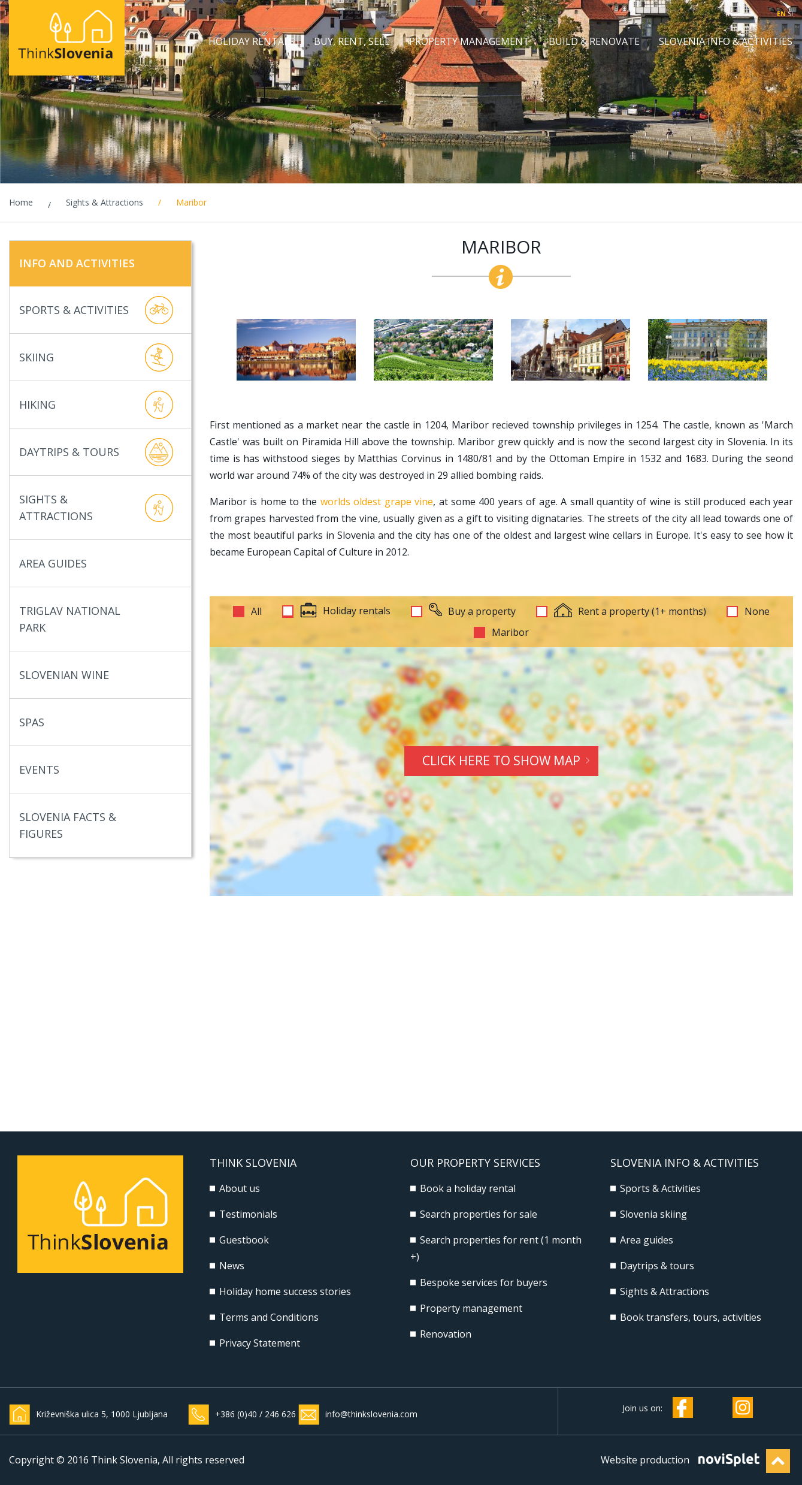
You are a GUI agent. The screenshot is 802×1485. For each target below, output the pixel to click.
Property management (469, 41)
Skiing (96, 357)
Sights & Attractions (104, 202)
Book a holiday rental (468, 1188)
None (757, 611)
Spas (96, 722)
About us (239, 1188)
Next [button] (786, 350)
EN (781, 13)
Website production (645, 1459)
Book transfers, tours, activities (690, 1317)
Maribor (510, 632)
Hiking (96, 405)
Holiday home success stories (285, 1291)
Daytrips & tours (657, 1265)
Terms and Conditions (269, 1317)
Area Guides (96, 564)
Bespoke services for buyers (483, 1282)
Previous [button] (217, 350)
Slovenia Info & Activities (725, 41)
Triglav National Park (96, 619)
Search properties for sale (478, 1214)
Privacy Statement (259, 1343)
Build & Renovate (594, 41)
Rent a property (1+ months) (630, 611)
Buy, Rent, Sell (352, 41)
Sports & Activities (96, 310)
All (256, 611)
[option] (296, 350)
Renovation (445, 1334)
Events (96, 770)
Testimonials (248, 1214)
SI (790, 13)
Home (21, 202)
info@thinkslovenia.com (371, 1414)
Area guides (646, 1239)
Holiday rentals (251, 41)
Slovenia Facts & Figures (96, 825)
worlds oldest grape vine (376, 501)
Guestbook (244, 1239)
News (231, 1265)
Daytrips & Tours (96, 452)
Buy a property (472, 611)
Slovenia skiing (653, 1214)
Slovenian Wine (96, 675)
